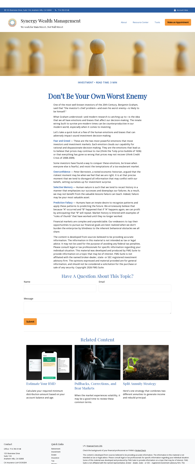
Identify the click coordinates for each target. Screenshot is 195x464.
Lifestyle (54, 459)
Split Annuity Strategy (139, 376)
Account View (181, 2)
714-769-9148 (62, 2)
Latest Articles (57, 462)
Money (54, 456)
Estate (53, 447)
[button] (124, 14)
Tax (52, 453)
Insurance (55, 450)
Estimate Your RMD (41, 376)
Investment (55, 444)
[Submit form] (30, 314)
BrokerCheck (140, 443)
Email (102, 274)
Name (27, 274)
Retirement (55, 441)
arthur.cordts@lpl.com (13, 459)
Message (28, 291)
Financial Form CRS (94, 438)
